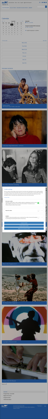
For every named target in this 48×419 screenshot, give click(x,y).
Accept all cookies (24, 222)
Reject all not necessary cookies (24, 228)
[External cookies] (38, 210)
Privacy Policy (6, 197)
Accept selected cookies (24, 225)
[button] (41, 203)
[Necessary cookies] (38, 203)
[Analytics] (38, 217)
